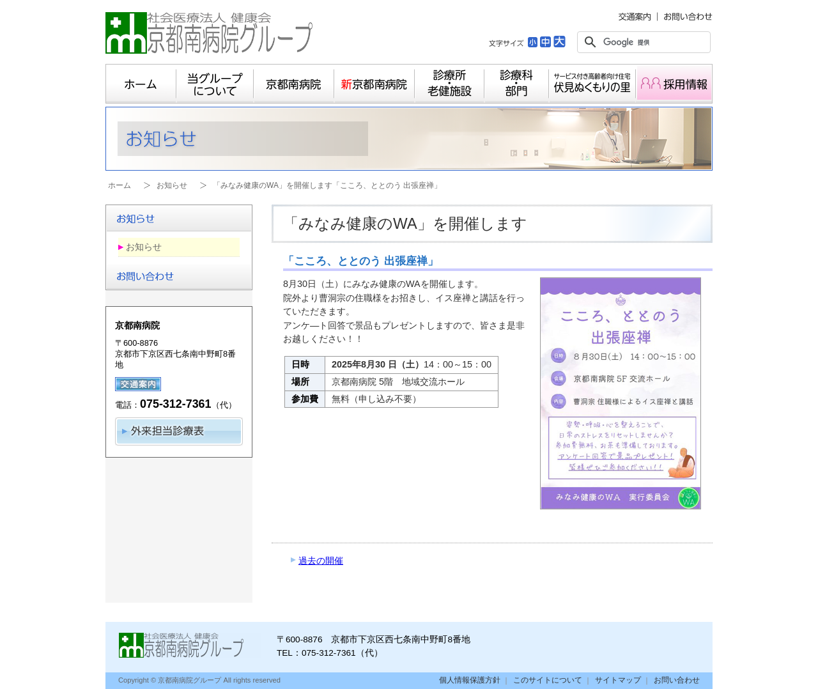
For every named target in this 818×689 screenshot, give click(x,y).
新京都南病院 (374, 84)
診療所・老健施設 (449, 84)
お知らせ (172, 185)
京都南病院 (294, 84)
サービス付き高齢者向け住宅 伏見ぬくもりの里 (592, 84)
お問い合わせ (677, 680)
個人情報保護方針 (469, 680)
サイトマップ (618, 680)
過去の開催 (320, 560)
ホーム (140, 84)
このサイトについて (547, 680)
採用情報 (674, 84)
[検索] (642, 42)
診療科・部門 (516, 84)
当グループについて (215, 84)
